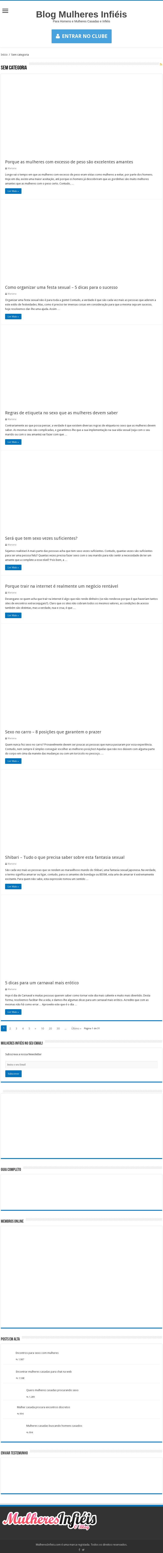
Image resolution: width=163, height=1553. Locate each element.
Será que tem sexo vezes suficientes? (41, 538)
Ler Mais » (13, 191)
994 (22, 1413)
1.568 (21, 1378)
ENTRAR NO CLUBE (81, 36)
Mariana (12, 168)
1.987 (21, 1359)
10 (42, 1028)
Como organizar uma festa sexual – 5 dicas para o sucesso (61, 287)
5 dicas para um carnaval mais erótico (42, 982)
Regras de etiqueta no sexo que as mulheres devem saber (61, 412)
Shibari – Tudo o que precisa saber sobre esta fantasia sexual (65, 857)
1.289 (32, 1397)
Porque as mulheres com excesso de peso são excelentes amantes (69, 161)
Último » (76, 1028)
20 (50, 1028)
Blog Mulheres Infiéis (81, 14)
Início (4, 54)
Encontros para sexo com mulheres (37, 1352)
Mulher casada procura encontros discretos (43, 1407)
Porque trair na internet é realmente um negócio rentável (61, 586)
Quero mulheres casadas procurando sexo (52, 1390)
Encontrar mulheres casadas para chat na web (44, 1371)
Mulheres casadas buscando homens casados (54, 1425)
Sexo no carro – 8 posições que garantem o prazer (53, 731)
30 (58, 1028)
